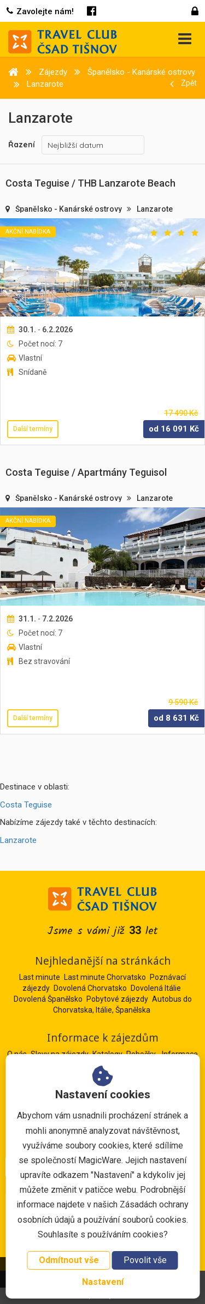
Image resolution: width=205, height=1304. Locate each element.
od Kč (174, 429)
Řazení (21, 144)
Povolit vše (145, 1260)
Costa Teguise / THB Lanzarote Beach (90, 183)
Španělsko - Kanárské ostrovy (69, 209)
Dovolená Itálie (156, 988)
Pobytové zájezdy (117, 999)
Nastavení (103, 1282)
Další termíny (32, 429)
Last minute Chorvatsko (105, 977)
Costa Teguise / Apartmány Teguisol (86, 472)
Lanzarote (155, 209)
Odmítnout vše (69, 1260)
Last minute (39, 977)
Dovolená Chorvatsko (90, 988)
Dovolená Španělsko (48, 999)
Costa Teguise (26, 805)
